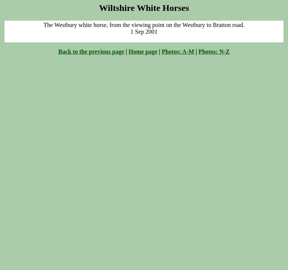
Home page (143, 51)
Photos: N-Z (214, 51)
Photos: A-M (178, 51)
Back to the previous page (91, 51)
